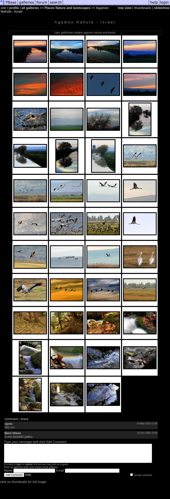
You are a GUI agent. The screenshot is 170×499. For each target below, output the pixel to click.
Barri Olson (13, 433)
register (29, 468)
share (24, 419)
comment (11, 419)
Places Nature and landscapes (67, 8)
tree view (124, 8)
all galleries (30, 8)
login (18, 468)
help (28, 478)
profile (14, 8)
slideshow (161, 8)
